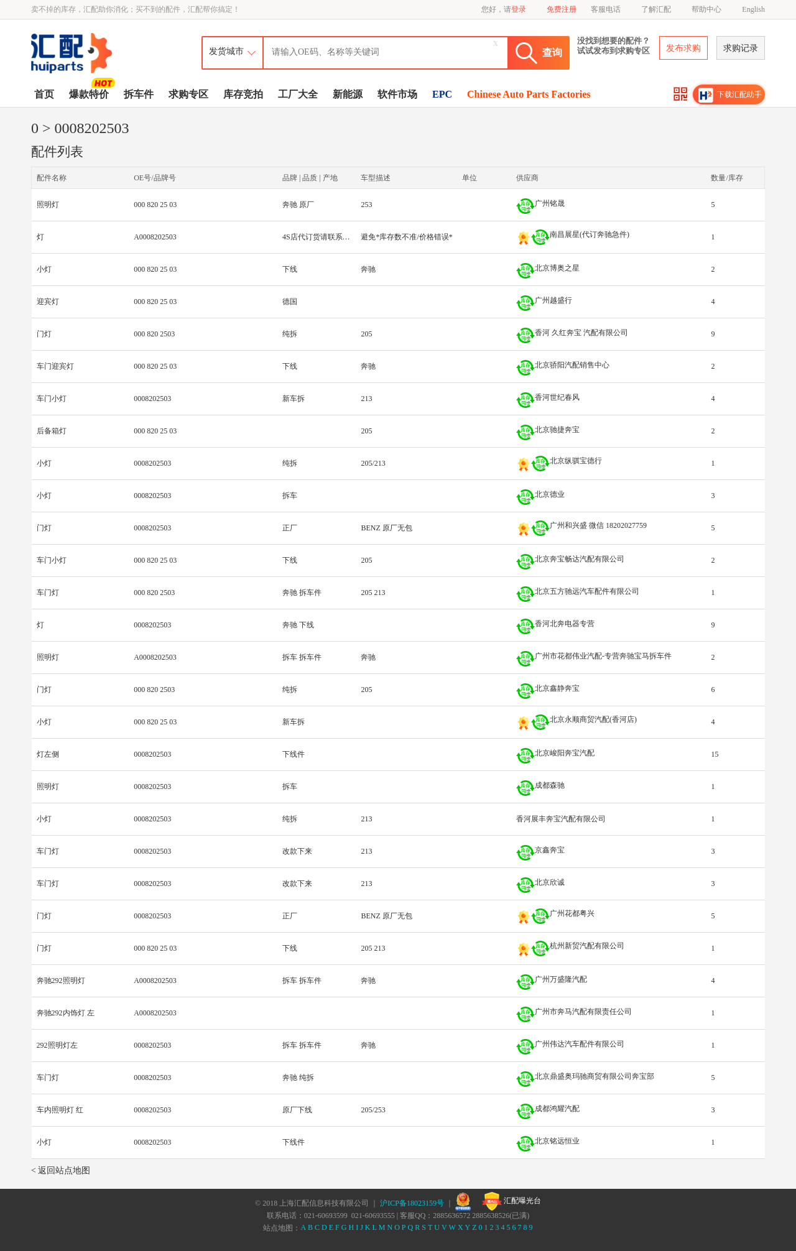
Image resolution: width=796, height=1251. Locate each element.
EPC (442, 94)
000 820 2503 (154, 334)
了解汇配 (656, 9)
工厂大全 (298, 94)
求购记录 (740, 48)
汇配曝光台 (511, 1201)
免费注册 (561, 9)
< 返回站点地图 (60, 1170)
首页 (44, 94)
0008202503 (152, 398)
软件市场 (397, 94)
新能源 (348, 94)
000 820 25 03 (155, 204)
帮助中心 (706, 9)
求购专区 (188, 94)
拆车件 (139, 94)
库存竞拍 (243, 94)
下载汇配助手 (730, 95)
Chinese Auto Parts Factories (529, 94)
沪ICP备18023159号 (412, 1203)
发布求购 (683, 48)
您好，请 (503, 9)
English (753, 9)
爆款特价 (90, 93)
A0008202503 (155, 237)
